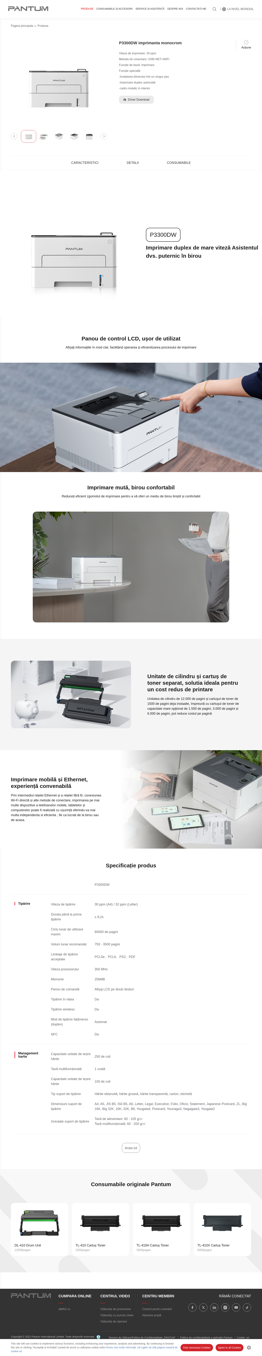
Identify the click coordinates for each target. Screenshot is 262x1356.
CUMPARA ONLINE (74, 1296)
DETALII (133, 163)
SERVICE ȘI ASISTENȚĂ (150, 8)
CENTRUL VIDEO (115, 1296)
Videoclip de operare (113, 1321)
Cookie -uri (243, 1337)
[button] (14, 136)
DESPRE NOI (175, 8)
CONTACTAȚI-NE (196, 8)
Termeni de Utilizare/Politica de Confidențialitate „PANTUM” (142, 1337)
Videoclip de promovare (115, 1309)
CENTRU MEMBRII (158, 1296)
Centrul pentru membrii (157, 1309)
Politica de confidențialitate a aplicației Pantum (206, 1337)
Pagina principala (22, 25)
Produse (87, 8)
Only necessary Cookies (197, 1347)
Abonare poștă (151, 1315)
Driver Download (136, 99)
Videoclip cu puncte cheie (116, 1315)
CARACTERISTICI (85, 163)
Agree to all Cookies (229, 1347)
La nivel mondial (240, 9)
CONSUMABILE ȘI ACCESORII (114, 8)
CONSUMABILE (179, 163)
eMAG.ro (64, 1309)
